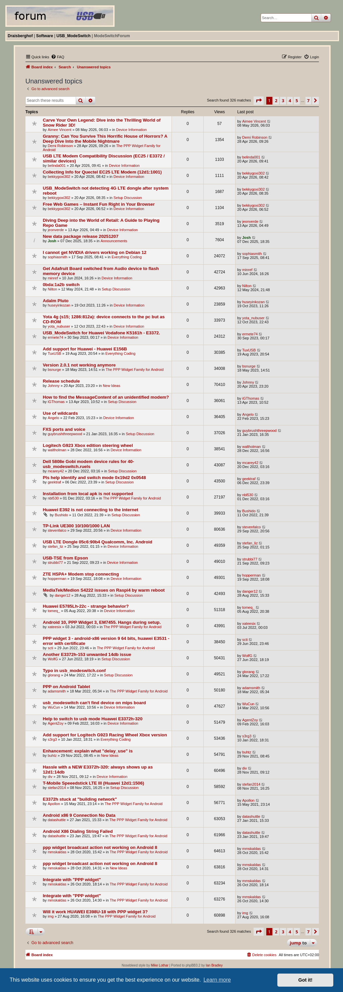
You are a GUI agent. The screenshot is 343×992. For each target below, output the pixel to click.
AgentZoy (55, 723)
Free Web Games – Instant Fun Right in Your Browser (99, 204)
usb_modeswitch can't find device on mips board (94, 702)
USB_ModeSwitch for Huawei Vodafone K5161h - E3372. (101, 332)
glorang (54, 675)
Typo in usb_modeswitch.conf (74, 670)
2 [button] (276, 100)
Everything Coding (127, 257)
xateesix (54, 627)
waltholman (57, 450)
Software (44, 36)
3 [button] (283, 100)
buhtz (52, 755)
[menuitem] (57, 57)
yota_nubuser (59, 326)
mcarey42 (56, 471)
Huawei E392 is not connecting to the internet (90, 509)
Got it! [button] (305, 980)
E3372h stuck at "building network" (80, 799)
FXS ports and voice (64, 429)
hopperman (57, 579)
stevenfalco (57, 530)
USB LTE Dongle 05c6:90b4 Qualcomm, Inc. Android (97, 541)
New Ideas (111, 386)
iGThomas (56, 402)
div (50, 777)
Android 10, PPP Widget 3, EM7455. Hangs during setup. (102, 622)
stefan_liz (55, 546)
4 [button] (290, 100)
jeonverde (56, 230)
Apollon (54, 804)
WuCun (54, 707)
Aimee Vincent (59, 130)
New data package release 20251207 (81, 236)
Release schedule (61, 381)
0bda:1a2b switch (61, 284)
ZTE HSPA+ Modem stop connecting (81, 574)
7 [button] (308, 100)
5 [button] (296, 100)
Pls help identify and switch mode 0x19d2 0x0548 (94, 477)
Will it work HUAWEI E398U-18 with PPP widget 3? (95, 911)
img (51, 916)
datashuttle (57, 820)
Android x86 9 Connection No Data (79, 815)
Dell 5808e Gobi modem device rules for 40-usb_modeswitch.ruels (88, 464)
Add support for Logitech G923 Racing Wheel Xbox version (105, 734)
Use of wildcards (60, 413)
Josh (52, 241)
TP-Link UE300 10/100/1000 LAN (76, 525)
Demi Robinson (60, 146)
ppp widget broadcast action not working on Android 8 (100, 847)
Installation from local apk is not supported (88, 493)
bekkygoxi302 (59, 177)
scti (50, 648)
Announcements (113, 241)
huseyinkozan (59, 305)
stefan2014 (57, 788)
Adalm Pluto (56, 300)
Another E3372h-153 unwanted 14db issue (87, 654)
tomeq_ (54, 611)
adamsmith (57, 691)
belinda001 (57, 165)
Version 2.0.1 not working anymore (79, 365)
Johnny (53, 386)
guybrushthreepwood (65, 434)
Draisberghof (20, 36)
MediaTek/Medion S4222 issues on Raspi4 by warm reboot (104, 590)
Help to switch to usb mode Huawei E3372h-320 (93, 718)
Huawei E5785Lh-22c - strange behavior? (86, 606)
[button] (259, 100)
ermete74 (55, 337)
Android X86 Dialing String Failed (78, 831)
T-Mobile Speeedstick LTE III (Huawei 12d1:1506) (93, 783)
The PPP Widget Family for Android (134, 370)
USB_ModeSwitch (73, 36)
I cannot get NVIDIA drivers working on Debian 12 (94, 252)
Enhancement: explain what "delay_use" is (88, 750)
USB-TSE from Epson (65, 557)
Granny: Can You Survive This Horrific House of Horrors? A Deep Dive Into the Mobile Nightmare (105, 139)
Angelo (53, 418)
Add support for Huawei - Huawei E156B (85, 348)
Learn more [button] (217, 980)
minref (53, 278)
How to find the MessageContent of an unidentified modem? (106, 397)
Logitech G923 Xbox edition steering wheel (88, 445)
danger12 (62, 595)
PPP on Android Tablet (66, 686)
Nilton (52, 289)
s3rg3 (52, 739)
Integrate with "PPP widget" (72, 879)
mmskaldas (57, 852)
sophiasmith (57, 257)
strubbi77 (55, 562)
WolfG (53, 659)
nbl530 (53, 498)
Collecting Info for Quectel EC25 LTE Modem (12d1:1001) (102, 172)
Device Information (131, 130)
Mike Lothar (159, 965)
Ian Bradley (214, 965)
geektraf (54, 482)
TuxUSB (54, 353)
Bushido (61, 515)
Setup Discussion (128, 198)
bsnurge (54, 370)
